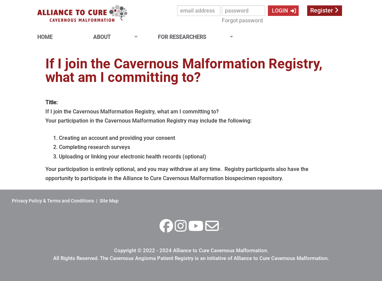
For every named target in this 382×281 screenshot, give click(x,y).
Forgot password (242, 20)
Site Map (109, 200)
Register (321, 10)
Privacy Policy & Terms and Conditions (53, 200)
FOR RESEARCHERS (192, 37)
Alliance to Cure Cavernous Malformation (220, 250)
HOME (44, 37)
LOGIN (279, 10)
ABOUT (113, 37)
